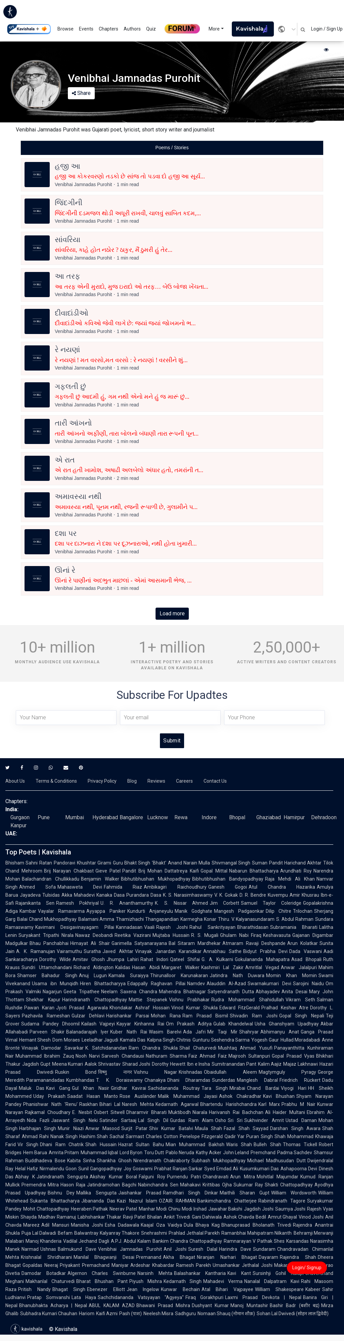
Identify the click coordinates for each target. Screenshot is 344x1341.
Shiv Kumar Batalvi (171, 1128)
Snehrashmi (154, 1233)
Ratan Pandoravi (57, 862)
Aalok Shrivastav (103, 1064)
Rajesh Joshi (172, 927)
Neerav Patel (123, 1209)
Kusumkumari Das (259, 1168)
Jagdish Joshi (258, 1209)
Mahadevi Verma (223, 1281)
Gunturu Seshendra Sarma (221, 1040)
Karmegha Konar (198, 919)
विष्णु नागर (115, 1072)
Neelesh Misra (158, 1313)
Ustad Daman (301, 1120)
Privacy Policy (102, 781)
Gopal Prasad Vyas (293, 1056)
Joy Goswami (138, 1168)
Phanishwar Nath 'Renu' (50, 1104)
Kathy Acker (208, 1152)
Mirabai (237, 1088)
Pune (44, 817)
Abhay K (25, 1176)
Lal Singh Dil (153, 1120)
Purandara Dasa (143, 895)
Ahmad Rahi (35, 1136)
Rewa (180, 817)
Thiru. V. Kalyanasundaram (246, 919)
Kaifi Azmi (107, 1313)
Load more (172, 613)
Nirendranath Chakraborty (161, 1160)
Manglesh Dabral (257, 1080)
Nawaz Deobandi (94, 935)
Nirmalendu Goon (58, 1168)
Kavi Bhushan (279, 1096)
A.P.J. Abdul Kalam (131, 1241)
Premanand (148, 1257)
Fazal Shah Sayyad (246, 1128)
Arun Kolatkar (302, 943)
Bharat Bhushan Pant (102, 1281)
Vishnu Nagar (155, 1072)
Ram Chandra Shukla (153, 1048)
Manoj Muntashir (249, 1305)
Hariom (86, 1313)
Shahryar (249, 1032)
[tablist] (172, 148)
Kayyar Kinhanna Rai (140, 1023)
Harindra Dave (235, 1249)
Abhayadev (268, 991)
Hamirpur (294, 817)
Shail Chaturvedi (197, 1048)
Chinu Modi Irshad (187, 1209)
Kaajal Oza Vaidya (161, 1225)
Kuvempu (278, 895)
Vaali (149, 927)
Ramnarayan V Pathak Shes (254, 1241)
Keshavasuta (277, 935)
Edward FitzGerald (239, 1007)
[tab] (172, 148)
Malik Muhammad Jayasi (187, 1096)
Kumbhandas (80, 1080)
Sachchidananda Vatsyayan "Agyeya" (141, 1297)
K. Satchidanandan (106, 1048)
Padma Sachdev (294, 1152)
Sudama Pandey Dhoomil (50, 1023)
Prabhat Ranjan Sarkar (178, 1168)
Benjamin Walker (100, 879)
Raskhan (88, 1104)
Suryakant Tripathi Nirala (46, 935)
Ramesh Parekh (193, 1265)
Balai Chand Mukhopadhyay (47, 919)
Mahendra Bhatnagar (182, 991)
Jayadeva (30, 895)
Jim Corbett (224, 903)
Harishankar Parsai (127, 1015)
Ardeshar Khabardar (152, 1265)
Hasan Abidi (146, 967)
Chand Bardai (263, 1088)
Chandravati (215, 1176)
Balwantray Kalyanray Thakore (106, 1233)
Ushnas (48, 1249)
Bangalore (131, 817)
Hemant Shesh (35, 1040)
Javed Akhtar (117, 951)
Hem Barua (35, 1152)
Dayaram (268, 1257)
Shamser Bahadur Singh (47, 975)
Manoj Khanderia (43, 1241)
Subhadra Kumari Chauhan (48, 1313)
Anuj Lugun (93, 975)
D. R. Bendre (253, 895)
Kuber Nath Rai (128, 1032)
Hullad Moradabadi (300, 1040)
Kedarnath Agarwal (177, 1104)
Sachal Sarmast (127, 1136)
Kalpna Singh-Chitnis (169, 1040)
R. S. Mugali (204, 935)
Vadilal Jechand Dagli (86, 1241)
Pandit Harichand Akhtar (295, 862)
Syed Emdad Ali (221, 1168)
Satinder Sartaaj (117, 1120)
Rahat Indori (154, 959)
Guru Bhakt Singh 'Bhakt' (139, 862)
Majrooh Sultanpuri (249, 1056)
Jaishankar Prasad (139, 1192)
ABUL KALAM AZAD (112, 1305)
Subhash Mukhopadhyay (218, 1160)
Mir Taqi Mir (222, 1032)
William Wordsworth (293, 1192)
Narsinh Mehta (154, 1273)
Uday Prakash (49, 1096)
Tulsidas (51, 895)
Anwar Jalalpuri (299, 967)
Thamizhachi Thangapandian (147, 919)
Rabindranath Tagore (281, 1201)
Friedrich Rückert (300, 1080)
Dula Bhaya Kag (202, 1225)
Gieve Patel (108, 871)
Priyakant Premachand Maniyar (94, 1265)
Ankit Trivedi (177, 1217)
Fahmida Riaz (123, 887)
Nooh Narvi (88, 1056)
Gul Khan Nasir (90, 1088)
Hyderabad (105, 817)
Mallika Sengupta (96, 1192)
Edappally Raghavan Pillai (156, 983)
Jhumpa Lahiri (122, 959)
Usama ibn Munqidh (55, 983)
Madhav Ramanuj (57, 1217)
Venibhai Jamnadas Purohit (130, 1249)
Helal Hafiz (26, 1168)
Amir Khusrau (304, 895)
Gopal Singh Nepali (301, 1015)
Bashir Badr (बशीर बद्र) (294, 1305)
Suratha (92, 951)
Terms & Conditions (56, 781)
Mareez (31, 1225)
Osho (220, 1120)
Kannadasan (129, 927)
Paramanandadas (45, 1080)
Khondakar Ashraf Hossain (140, 1007)
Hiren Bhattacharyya (103, 983)
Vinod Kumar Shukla (194, 1007)
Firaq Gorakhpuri (204, 1297)
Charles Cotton (162, 1136)
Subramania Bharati (293, 927)
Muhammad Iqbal (99, 1152)
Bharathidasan (252, 927)
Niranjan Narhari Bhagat (227, 1257)
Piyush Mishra (145, 1281)
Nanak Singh (64, 1136)
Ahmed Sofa (37, 887)
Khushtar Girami (94, 862)
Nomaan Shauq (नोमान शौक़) (226, 1313)
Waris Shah (239, 1144)
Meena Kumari (67, 1064)
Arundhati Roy (296, 871)
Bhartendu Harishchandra (228, 1104)
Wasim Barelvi (165, 1032)
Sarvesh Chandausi (122, 1056)
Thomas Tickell (300, 1144)
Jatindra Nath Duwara (237, 975)
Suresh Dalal (202, 1249)
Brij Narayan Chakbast (68, 871)
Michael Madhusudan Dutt (276, 1160)
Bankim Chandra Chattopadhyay (187, 1241)
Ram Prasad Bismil (205, 1015)
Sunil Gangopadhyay (100, 1168)
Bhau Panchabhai (49, 943)
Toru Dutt (154, 1152)
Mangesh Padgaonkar (239, 911)
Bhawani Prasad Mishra (163, 1305)
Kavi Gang (58, 1088)
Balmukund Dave (77, 1249)
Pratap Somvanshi (48, 1297)
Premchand (263, 1152)
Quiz (151, 29)
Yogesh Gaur (264, 1040)
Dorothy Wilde (55, 959)
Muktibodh (179, 1112)
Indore (209, 817)
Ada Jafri (194, 1032)
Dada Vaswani (305, 951)
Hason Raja (72, 1184)
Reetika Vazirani (133, 935)
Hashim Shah (93, 1136)
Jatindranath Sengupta (62, 1176)
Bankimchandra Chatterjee (226, 1201)
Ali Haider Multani (285, 1112)
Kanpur (18, 825)
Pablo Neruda (180, 1152)
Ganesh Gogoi (227, 887)
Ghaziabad (268, 817)
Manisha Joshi (87, 1225)
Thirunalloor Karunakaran (179, 975)
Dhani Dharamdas (189, 1080)
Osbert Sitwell (109, 1112)
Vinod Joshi (311, 1217)
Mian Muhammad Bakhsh (195, 1144)
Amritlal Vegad (262, 967)
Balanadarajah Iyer (87, 1032)
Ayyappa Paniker (105, 911)
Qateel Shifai (185, 959)
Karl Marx (269, 1104)
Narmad (30, 1249)
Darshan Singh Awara (295, 1128)
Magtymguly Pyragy (287, 1072)
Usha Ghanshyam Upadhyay (287, 1023)
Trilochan (302, 911)
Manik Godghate (193, 911)
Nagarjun (52, 991)
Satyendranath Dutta (231, 991)
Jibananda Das (98, 1201)
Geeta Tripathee (81, 991)
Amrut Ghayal (282, 1217)
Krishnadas (190, 1072)
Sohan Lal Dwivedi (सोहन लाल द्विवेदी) (293, 1313)
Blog (132, 781)
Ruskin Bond (76, 1072)
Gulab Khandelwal (233, 1023)
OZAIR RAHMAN (177, 1201)
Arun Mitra (242, 1176)
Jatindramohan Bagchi (111, 1184)
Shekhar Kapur (43, 999)
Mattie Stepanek (148, 999)
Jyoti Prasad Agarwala (82, 1007)
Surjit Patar (134, 1128)
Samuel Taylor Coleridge (271, 903)
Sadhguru (185, 1313)
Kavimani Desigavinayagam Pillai (74, 927)
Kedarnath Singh (183, 1281)
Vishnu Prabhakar (189, 999)
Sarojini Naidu (308, 983)
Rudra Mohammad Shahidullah (247, 999)
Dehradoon (324, 817)
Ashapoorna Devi (299, 1168)
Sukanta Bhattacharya (55, 1201)
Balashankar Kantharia (200, 1273)
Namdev (196, 983)
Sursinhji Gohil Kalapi (278, 1273)
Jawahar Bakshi (225, 1209)
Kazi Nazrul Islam (137, 1201)
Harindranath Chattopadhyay (94, 999)
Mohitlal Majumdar (278, 1176)
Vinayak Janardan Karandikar (168, 951)
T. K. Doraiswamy (119, 1080)
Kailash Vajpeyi (98, 1023)
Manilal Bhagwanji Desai (104, 1257)
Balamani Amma (96, 919)
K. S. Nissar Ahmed (181, 903)
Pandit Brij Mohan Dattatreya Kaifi (160, 871)
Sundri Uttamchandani (47, 967)
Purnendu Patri (184, 1176)
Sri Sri (235, 1120)
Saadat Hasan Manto (92, 1096)
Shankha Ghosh (114, 1160)
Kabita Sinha (81, 1160)
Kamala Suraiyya (128, 975)
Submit (171, 740)
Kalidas (122, 967)
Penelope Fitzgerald (201, 1136)
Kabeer (312, 1289)
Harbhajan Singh (37, 1128)
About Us (15, 781)
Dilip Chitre (278, 911)
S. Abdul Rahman (294, 919)
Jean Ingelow (143, 1289)
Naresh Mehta (138, 1104)
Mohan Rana (166, 1015)
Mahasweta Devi (79, 887)
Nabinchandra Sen (158, 1184)
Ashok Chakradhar (240, 1096)
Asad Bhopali (306, 959)
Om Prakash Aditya (189, 1023)
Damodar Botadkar (44, 1273)
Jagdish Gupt (36, 1064)
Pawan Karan (39, 1007)
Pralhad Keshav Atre (284, 1007)
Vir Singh (27, 1144)
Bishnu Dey (61, 1192)
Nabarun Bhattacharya (253, 871)
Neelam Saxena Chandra (129, 991)
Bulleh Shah (267, 1144)
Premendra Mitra (40, 1184)
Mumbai (74, 817)
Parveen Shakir (47, 1032)
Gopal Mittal (214, 871)
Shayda (28, 1217)
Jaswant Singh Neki (74, 1120)
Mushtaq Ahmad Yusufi (245, 1048)
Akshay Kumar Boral (113, 1176)
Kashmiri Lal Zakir (222, 967)
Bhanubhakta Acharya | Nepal (53, 1305)
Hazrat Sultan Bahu (141, 1144)
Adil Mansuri (55, 1225)
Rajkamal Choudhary (48, 1112)
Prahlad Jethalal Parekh (194, 1233)
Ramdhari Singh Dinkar (190, 1192)
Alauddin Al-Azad (226, 983)
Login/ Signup (306, 1267)
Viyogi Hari (294, 1088)
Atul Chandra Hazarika (282, 887)
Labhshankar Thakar (100, 1217)
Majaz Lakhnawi (300, 1064)
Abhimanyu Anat (279, 1032)
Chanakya (155, 1080)
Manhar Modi (153, 1209)
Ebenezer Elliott (106, 1289)
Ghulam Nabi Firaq (240, 935)
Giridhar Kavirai (128, 1088)
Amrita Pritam (64, 1152)
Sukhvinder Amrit (264, 1120)
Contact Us (215, 781)
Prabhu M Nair (298, 1104)
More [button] (214, 29)
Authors (132, 29)
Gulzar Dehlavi (88, 1015)
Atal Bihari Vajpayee (227, 1289)
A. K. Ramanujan (35, 951)
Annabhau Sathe (222, 951)
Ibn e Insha (198, 1064)
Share (81, 93)
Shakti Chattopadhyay (289, 1184)
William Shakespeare (279, 1289)
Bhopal (237, 817)
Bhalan (154, 1217)
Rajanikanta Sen (34, 903)
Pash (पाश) (130, 1313)
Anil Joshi (175, 1249)
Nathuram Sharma (166, 1056)
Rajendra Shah (298, 1257)
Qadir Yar (234, 1136)
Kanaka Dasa (110, 895)
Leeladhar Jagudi (100, 1040)
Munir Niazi (70, 1128)
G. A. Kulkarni (217, 959)
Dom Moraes (66, 1040)
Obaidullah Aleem (230, 1072)
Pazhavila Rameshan (46, 1015)
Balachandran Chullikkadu (50, 879)
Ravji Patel (134, 1217)
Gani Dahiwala (207, 1217)
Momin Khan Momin (291, 975)
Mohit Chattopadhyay (46, 1209)
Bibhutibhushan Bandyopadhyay (227, 879)
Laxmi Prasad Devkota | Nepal (263, 1297)
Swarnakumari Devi (269, 983)
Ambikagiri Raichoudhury (175, 887)
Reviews (156, 781)
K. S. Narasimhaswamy (188, 895)
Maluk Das (31, 1088)
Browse (65, 29)
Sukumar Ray (248, 1184)
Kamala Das (132, 1040)
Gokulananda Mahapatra (262, 959)
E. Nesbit (82, 1112)
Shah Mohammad (293, 1136)
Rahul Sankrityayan (212, 927)
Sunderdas (223, 1080)
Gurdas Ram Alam (192, 1120)
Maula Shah (208, 1128)
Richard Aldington (94, 967)
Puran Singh (259, 1136)
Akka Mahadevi (78, 895)
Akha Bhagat (179, 1257)
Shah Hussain (100, 1144)
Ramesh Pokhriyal (77, 903)
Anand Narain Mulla (189, 862)
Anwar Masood (102, 1128)
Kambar (27, 911)
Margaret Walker (181, 967)
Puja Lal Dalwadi (39, 1233)
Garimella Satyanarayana (139, 943)
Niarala (199, 1112)
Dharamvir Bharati (146, 1112)
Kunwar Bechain (180, 1289)
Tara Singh (215, 1088)
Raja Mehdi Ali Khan (290, 879)
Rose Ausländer (138, 1096)
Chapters (108, 29)
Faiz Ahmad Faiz (207, 1056)
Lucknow (157, 817)
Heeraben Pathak (89, 1209)
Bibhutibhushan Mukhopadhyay (155, 879)
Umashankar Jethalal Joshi (242, 1265)
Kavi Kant (239, 1273)
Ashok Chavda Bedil (244, 1217)
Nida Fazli (38, 1120)
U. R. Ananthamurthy (126, 903)
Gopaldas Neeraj (40, 1265)
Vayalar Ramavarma (61, 911)
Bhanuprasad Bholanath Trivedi (256, 1225)
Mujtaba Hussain (171, 935)
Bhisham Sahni (21, 862)
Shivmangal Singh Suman (239, 862)
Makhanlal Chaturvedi (50, 1281)
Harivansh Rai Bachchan (236, 1112)
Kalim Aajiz (270, 1064)
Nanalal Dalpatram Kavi (271, 1281)
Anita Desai (294, 991)
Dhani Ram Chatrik (62, 1144)
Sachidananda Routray (174, 1088)
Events (86, 29)
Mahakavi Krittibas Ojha (206, 1184)
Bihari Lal (110, 1104)
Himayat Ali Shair (90, 943)
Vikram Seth (300, 999)
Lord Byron (131, 1152)
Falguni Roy (152, 1176)
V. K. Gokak (226, 895)
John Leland (236, 1152)
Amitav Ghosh (89, 959)
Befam (65, 1233)
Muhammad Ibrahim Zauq (44, 1056)
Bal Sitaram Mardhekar (195, 943)
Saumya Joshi (290, 1209)
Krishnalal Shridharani (46, 1257)
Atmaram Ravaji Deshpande (254, 943)
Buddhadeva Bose (45, 1160)
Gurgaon (20, 817)
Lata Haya (84, 1297)
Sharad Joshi (136, 1064)
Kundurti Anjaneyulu (150, 911)
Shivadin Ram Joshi (253, 1015)
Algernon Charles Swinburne (102, 1273)
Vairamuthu (69, 951)
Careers (184, 781)
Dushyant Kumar (210, 1305)
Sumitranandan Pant (234, 1064)
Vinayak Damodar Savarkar (53, 1048)
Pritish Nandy (34, 1289)
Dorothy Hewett (168, 1064)
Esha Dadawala (122, 1225)
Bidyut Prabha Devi (265, 951)
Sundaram (264, 1249)
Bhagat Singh (69, 1289)
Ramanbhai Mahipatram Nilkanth (256, 1233)
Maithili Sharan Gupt (244, 1192)
